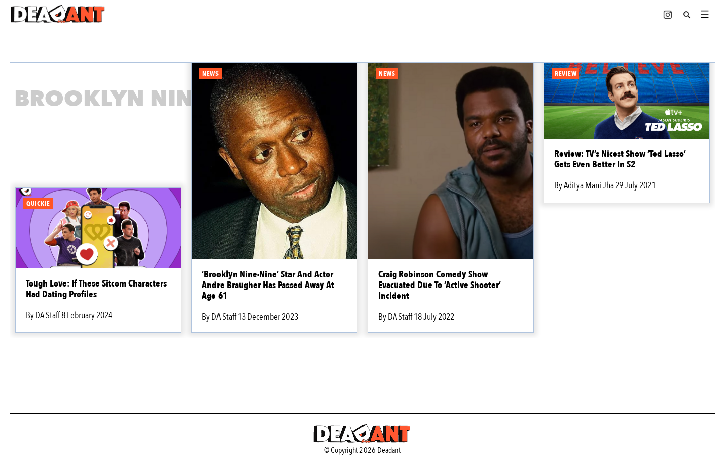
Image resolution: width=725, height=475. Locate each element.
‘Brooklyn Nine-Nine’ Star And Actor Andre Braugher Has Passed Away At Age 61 (268, 285)
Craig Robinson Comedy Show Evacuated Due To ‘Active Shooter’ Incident (439, 285)
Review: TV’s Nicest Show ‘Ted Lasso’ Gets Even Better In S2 (620, 159)
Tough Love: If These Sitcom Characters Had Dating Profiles (96, 289)
